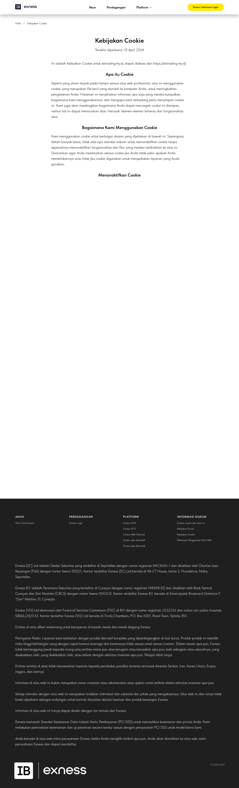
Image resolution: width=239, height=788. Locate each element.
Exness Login (76, 522)
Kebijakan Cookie (37, 23)
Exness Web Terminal (134, 534)
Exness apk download (134, 540)
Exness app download (134, 545)
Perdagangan (116, 7)
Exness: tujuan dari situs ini (191, 522)
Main (18, 23)
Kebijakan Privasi (185, 528)
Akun (92, 7)
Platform (142, 7)
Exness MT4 (129, 522)
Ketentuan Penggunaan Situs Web (194, 540)
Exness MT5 (129, 528)
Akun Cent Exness (24, 522)
